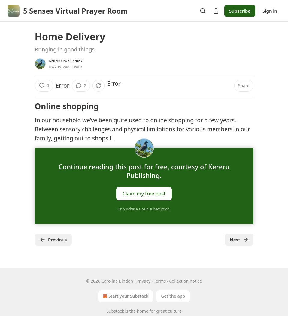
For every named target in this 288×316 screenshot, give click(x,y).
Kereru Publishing (66, 60)
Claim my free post (144, 193)
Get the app (173, 296)
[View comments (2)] (81, 86)
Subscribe (239, 11)
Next (239, 240)
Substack (115, 311)
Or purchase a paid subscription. (144, 209)
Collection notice (185, 281)
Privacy (143, 281)
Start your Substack (125, 296)
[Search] (203, 11)
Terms (160, 281)
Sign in (269, 11)
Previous (53, 240)
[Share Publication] (216, 11)
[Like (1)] (44, 86)
